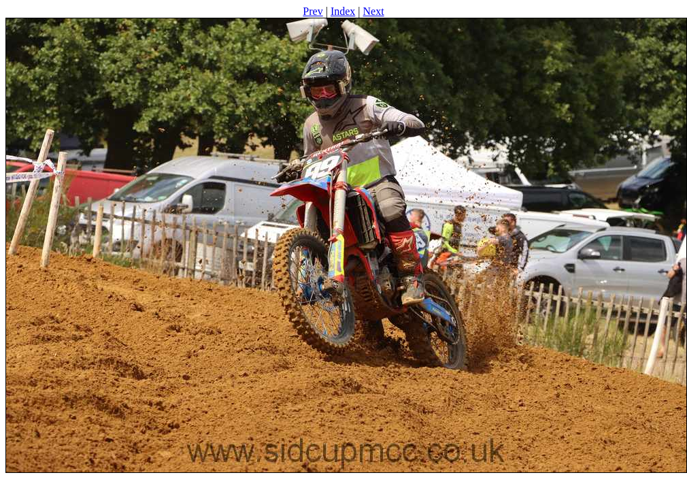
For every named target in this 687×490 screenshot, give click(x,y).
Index (343, 11)
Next (373, 11)
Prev (312, 11)
